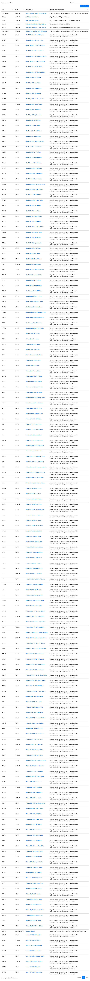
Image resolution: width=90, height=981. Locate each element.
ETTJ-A (4, 243)
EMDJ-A (4, 131)
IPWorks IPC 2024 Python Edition (32, 552)
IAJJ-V (3, 392)
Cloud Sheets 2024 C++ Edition (31, 168)
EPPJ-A (4, 967)
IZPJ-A (3, 920)
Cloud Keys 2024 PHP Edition (31, 109)
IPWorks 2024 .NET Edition (30, 333)
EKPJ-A (4, 109)
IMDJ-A (4, 664)
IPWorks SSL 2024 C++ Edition (31, 830)
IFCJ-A (3, 702)
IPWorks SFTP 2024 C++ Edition (31, 702)
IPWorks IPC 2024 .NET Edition (31, 531)
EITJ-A (3, 285)
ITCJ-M (4, 584)
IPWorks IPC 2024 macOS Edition (32, 547)
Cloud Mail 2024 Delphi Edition (31, 131)
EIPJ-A (3, 280)
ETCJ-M (4, 232)
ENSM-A (4, 605)
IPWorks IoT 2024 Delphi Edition (31, 499)
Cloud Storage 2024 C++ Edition (31, 296)
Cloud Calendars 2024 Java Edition (32, 51)
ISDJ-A (3, 835)
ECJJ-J (4, 56)
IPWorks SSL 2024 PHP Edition (31, 856)
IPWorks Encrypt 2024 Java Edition (32, 461)
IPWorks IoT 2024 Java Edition (31, 504)
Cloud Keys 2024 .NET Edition (31, 77)
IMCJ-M (4, 680)
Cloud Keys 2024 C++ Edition (30, 83)
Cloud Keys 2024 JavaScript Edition (32, 99)
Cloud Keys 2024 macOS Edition (31, 104)
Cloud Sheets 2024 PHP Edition (31, 195)
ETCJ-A (4, 211)
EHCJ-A (4, 168)
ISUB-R (3, 17)
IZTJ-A (3, 926)
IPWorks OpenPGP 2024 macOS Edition (33, 637)
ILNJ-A (3, 419)
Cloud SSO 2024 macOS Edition (31, 275)
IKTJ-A (3, 883)
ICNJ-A (4, 531)
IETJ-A (3, 483)
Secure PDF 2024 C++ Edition (31, 940)
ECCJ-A (4, 40)
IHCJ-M (4, 808)
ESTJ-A (4, 328)
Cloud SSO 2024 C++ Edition (30, 253)
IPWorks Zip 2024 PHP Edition (31, 920)
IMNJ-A (4, 653)
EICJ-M (4, 275)
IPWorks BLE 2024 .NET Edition (31, 419)
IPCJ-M (4, 360)
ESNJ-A (4, 291)
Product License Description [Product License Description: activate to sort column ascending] (57, 9)
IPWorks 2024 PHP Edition (30, 365)
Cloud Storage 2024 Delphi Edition (32, 301)
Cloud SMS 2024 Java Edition (31, 221)
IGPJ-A (3, 643)
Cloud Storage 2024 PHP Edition (31, 323)
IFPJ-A (3, 728)
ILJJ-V (3, 435)
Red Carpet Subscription (29, 17)
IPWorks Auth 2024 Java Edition (31, 392)
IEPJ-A (3, 477)
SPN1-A (4, 931)
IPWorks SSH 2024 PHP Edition (31, 814)
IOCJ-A (4, 493)
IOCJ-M (4, 515)
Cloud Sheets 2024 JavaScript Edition (33, 184)
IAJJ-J (3, 397)
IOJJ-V (3, 504)
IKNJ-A (4, 867)
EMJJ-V (4, 136)
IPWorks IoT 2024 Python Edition (31, 525)
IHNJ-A (4, 782)
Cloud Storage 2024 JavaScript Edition (33, 312)
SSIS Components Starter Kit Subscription (34, 31)
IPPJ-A (3, 365)
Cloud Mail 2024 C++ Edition (30, 125)
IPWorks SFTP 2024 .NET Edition (31, 696)
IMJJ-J (4, 675)
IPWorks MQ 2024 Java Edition (31, 573)
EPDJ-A (4, 945)
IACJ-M (4, 403)
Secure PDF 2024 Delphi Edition (31, 945)
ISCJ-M (4, 851)
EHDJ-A (4, 173)
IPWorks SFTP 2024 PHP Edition (31, 728)
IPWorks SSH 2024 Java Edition (31, 798)
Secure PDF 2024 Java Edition (31, 951)
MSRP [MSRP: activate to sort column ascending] (12, 9)
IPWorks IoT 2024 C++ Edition (31, 493)
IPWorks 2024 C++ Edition (30, 339)
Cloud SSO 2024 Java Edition (30, 264)
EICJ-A (3, 253)
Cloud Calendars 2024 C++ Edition (32, 40)
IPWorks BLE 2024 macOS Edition (32, 440)
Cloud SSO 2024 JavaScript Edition (32, 269)
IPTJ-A (3, 371)
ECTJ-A (4, 72)
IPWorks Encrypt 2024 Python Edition (33, 483)
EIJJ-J (3, 269)
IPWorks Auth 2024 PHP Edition (31, 408)
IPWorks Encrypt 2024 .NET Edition (32, 445)
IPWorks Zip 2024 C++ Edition (31, 894)
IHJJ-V (3, 798)
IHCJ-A (4, 787)
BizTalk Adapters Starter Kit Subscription (33, 13)
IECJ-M (4, 472)
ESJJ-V (4, 307)
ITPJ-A (3, 589)
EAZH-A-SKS (5, 13)
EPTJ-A (4, 972)
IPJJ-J (3, 355)
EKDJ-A (4, 88)
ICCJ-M (4, 547)
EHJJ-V (4, 179)
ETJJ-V (4, 221)
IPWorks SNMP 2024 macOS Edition (32, 766)
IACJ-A (4, 381)
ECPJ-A (4, 67)
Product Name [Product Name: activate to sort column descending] (27, 9)
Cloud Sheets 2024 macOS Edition (32, 189)
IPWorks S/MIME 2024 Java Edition (32, 669)
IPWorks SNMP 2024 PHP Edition (32, 771)
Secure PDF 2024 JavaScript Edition (32, 956)
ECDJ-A (4, 45)
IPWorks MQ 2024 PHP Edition (31, 589)
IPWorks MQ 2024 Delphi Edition (31, 568)
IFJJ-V (3, 712)
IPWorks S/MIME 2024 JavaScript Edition (34, 675)
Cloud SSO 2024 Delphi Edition (31, 259)
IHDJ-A (4, 792)
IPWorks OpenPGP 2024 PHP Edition (32, 643)
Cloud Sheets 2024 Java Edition (31, 179)
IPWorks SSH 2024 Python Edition (32, 819)
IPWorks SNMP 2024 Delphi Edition (32, 750)
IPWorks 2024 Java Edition (30, 349)
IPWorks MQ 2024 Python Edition (32, 595)
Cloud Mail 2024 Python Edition (31, 157)
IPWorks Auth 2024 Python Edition (32, 413)
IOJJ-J (3, 509)
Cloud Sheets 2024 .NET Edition (31, 163)
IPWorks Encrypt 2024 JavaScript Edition (34, 467)
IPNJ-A (4, 333)
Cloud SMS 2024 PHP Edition (31, 237)
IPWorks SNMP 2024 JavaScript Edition (33, 760)
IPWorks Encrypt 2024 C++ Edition (32, 451)
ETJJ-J (3, 227)
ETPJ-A (4, 237)
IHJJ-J (3, 803)
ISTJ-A (3, 862)
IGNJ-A (4, 611)
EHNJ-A (4, 163)
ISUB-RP (4, 20)
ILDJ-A (3, 429)
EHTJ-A (4, 200)
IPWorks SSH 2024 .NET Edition (31, 782)
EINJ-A (4, 248)
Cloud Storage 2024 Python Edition (32, 328)
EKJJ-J (4, 99)
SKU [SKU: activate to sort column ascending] (3, 9)
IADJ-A (4, 387)
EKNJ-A (4, 77)
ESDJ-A (4, 301)
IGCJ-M (4, 637)
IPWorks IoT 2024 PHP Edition (31, 520)
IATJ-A (3, 413)
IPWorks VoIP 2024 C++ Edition (31, 872)
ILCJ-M (4, 440)
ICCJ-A (4, 536)
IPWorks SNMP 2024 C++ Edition (32, 744)
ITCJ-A (3, 563)
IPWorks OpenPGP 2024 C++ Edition (32, 616)
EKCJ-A (4, 83)
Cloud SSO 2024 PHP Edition (30, 280)
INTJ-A (3, 776)
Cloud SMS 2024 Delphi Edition (31, 216)
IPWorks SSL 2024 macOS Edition (32, 851)
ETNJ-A (4, 205)
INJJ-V (3, 755)
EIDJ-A (3, 259)
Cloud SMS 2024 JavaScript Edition (32, 227)
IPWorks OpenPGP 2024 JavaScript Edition (34, 632)
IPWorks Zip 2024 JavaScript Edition (32, 910)
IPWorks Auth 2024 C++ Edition (31, 381)
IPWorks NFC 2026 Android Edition (32, 600)
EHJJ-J (4, 184)
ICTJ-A (3, 552)
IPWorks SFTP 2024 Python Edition (32, 734)
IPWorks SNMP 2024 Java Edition (32, 755)
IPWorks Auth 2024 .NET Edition (31, 376)
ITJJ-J (3, 579)
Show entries (7, 3)
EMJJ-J (4, 141)
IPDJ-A (4, 344)
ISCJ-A (3, 830)
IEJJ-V (3, 461)
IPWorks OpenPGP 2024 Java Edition (33, 627)
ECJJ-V (4, 51)
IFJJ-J (3, 718)
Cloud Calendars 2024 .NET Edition (32, 35)
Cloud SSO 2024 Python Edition (31, 285)
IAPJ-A (3, 408)
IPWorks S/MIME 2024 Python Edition (33, 691)
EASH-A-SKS (5, 31)
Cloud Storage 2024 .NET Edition (31, 291)
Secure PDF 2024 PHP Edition (31, 967)
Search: (79, 3)
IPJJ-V (3, 349)
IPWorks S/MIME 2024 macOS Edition (33, 680)
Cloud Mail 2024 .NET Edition (31, 120)
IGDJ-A (4, 621)
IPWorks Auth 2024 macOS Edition (32, 403)
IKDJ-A (4, 878)
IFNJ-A (3, 696)
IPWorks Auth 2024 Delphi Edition (32, 387)
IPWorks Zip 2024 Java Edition (31, 904)
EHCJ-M (4, 189)
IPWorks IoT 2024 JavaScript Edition (32, 509)
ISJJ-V (3, 840)
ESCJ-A (4, 296)
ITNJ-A (4, 557)
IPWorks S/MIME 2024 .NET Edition (32, 653)
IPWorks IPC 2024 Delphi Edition (31, 541)
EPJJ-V (4, 951)
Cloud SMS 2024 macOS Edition (31, 232)
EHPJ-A (4, 195)
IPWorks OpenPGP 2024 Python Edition (33, 648)
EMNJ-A (4, 120)
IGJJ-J (3, 632)
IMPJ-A (4, 686)
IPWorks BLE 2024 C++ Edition (31, 424)
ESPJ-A (4, 323)
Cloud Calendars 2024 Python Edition (33, 72)
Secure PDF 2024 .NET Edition (31, 935)
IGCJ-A (4, 616)
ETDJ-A (4, 216)
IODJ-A (4, 499)
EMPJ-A (4, 152)
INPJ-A (3, 771)
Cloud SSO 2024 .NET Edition (30, 248)
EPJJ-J (4, 956)
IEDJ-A (3, 456)
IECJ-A (3, 451)
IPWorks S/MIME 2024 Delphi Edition (33, 664)
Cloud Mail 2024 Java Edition (30, 136)
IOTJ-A (3, 525)
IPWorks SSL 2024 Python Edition (32, 862)
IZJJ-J (3, 910)
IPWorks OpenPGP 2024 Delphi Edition (33, 621)
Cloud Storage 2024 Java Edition (31, 307)
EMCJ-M (4, 147)
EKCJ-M (4, 104)
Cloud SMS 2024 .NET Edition (31, 205)
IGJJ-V (3, 627)
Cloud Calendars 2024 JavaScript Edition (34, 56)
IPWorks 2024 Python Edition (30, 371)
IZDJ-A (3, 899)
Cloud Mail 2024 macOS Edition (31, 147)
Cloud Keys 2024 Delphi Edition (31, 88)
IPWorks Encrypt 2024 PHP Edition (32, 477)
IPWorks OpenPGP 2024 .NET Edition (33, 611)
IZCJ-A (3, 894)
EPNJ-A (4, 935)
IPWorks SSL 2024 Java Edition (31, 840)
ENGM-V (4, 600)
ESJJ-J (4, 312)
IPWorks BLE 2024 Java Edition (31, 435)
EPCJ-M (4, 961)
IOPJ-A (3, 520)
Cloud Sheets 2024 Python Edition (32, 200)
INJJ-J (3, 760)
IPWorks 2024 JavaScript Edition (31, 355)
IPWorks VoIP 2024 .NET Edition (31, 867)
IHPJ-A (3, 814)
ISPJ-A (3, 856)
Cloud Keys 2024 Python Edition (31, 115)
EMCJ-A (4, 125)
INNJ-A (4, 739)
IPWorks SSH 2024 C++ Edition (31, 787)
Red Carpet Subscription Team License (33, 24)
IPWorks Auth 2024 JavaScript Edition (33, 397)
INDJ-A (4, 750)
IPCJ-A (4, 339)
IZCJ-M (4, 915)
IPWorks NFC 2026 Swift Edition (31, 605)
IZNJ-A (4, 888)
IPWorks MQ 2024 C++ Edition (31, 563)
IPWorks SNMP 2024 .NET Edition (32, 739)
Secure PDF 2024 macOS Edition (31, 961)
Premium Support (28, 931)
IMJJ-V (4, 669)
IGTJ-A (3, 648)
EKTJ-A (4, 115)
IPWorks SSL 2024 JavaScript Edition (33, 846)
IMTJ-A (4, 691)
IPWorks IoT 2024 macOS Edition (32, 515)
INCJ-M (4, 766)
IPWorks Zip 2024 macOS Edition (32, 915)
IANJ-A (4, 376)
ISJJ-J (3, 846)
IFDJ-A (3, 707)
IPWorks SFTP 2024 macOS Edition (32, 723)
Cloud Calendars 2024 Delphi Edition (32, 45)
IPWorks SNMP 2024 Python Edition (32, 776)
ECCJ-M (4, 61)
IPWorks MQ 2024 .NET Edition (31, 557)
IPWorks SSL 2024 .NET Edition (31, 824)
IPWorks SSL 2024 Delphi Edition (31, 835)
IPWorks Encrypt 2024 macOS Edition (33, 472)
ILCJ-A (3, 424)
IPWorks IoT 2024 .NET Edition (31, 488)
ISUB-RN (4, 24)
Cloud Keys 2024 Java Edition (31, 93)
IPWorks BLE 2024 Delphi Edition (31, 429)
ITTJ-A (3, 595)
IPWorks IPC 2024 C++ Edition (31, 536)
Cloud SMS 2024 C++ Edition (30, 211)
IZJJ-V (3, 904)
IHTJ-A (3, 819)
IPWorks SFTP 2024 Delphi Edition (32, 707)
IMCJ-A (4, 659)
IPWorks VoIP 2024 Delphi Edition (32, 878)
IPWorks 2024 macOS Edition (31, 360)
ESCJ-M (4, 317)
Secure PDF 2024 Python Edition (31, 972)
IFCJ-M (4, 723)
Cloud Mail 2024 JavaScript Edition (32, 141)
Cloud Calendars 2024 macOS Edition (33, 61)
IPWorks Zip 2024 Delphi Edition (31, 899)
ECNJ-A (4, 35)
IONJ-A (4, 488)
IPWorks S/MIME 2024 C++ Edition (32, 659)
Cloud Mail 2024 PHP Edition (30, 152)
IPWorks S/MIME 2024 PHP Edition (32, 686)
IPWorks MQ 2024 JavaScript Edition (32, 579)
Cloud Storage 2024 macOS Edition (32, 317)
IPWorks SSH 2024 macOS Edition (32, 808)
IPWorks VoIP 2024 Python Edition (32, 883)
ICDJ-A (4, 541)
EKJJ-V (4, 93)
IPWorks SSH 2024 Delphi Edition (32, 792)
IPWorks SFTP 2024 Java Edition (31, 712)
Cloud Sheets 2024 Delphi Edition (32, 173)
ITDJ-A (3, 568)
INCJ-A (4, 744)
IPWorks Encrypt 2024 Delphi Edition (32, 456)
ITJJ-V (3, 573)
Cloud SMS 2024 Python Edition (31, 243)
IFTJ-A (3, 734)
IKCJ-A (3, 872)
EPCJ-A (4, 940)
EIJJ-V (3, 264)
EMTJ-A (4, 157)
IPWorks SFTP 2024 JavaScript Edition (33, 718)
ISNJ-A (4, 824)
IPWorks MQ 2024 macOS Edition (32, 584)
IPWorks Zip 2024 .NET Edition (31, 888)
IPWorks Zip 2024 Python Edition (31, 926)
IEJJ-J (3, 467)
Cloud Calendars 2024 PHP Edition (32, 67)
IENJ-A (4, 445)
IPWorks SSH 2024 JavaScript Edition (33, 803)
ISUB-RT (4, 27)
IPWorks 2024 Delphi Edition (30, 344)
